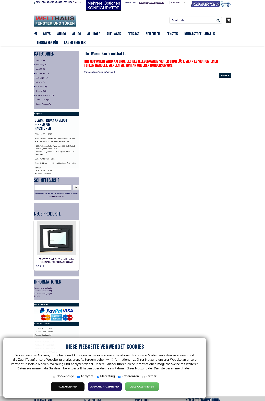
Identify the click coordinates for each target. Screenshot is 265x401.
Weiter (225, 75)
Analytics (85, 376)
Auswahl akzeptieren (104, 386)
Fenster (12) (41, 91)
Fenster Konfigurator (43, 335)
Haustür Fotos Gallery (44, 332)
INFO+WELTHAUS (42, 324)
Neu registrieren (156, 2)
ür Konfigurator (46, 328)
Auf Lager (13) (42, 78)
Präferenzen (128, 376)
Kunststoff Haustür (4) (45, 95)
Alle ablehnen (68, 386)
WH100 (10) (41, 65)
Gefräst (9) (40, 82)
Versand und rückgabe (43, 288)
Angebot (38, 114)
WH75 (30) (40, 60)
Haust (37, 328)
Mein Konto (176, 3)
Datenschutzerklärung (43, 291)
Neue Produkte (47, 213)
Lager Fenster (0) (43, 104)
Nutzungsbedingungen (43, 293)
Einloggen (143, 2)
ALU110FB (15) (42, 73)
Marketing (106, 376)
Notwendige (63, 376)
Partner (149, 376)
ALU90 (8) (40, 69)
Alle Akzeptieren (142, 386)
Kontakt (37, 296)
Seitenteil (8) (41, 87)
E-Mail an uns (79, 2)
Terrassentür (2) (43, 100)
